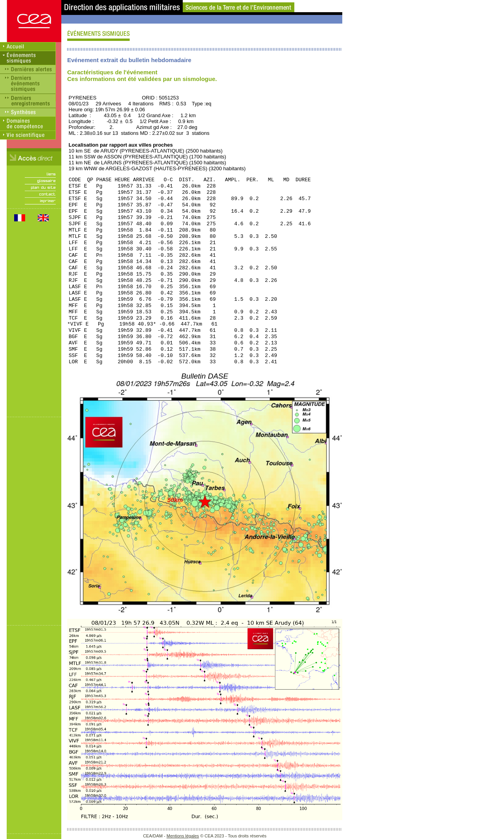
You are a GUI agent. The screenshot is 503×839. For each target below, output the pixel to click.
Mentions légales (183, 835)
